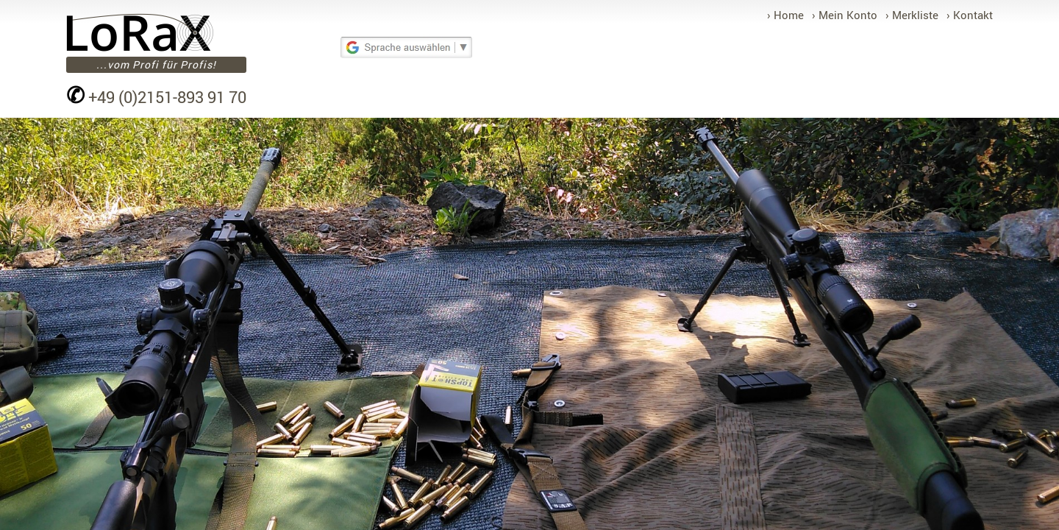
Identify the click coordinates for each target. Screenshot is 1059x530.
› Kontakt (969, 14)
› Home (785, 14)
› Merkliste (911, 14)
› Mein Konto (844, 14)
